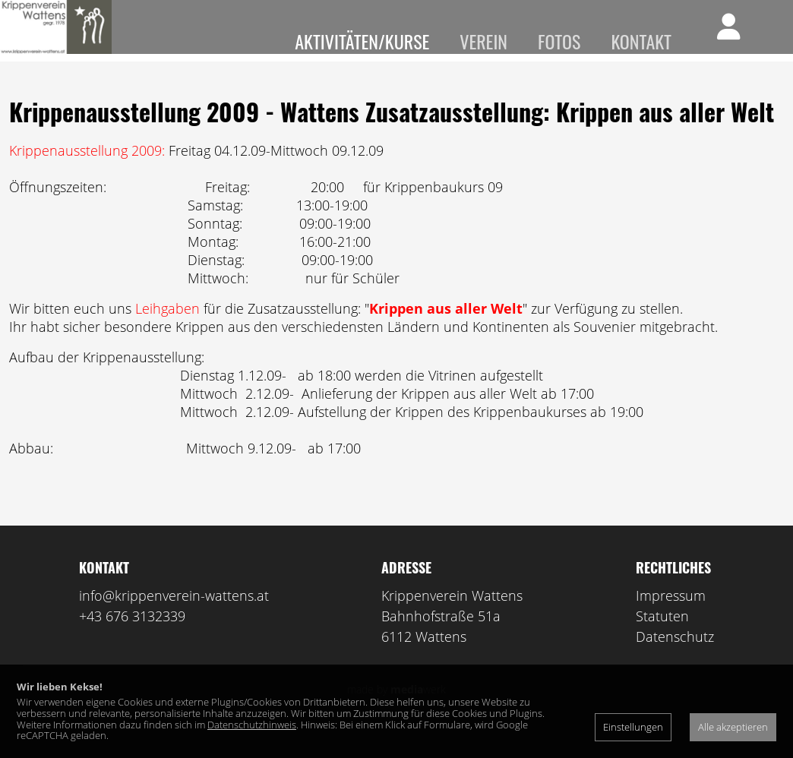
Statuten (662, 638)
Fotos (559, 41)
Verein (483, 41)
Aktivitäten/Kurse (362, 41)
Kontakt (641, 41)
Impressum (671, 617)
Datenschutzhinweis (251, 724)
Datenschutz (675, 658)
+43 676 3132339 (132, 638)
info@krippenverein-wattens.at (174, 617)
